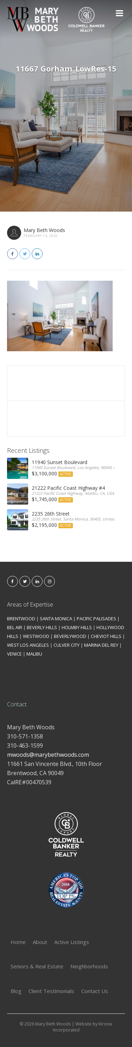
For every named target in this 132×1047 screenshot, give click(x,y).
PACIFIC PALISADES (96, 618)
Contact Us (94, 990)
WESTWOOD (36, 636)
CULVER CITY (67, 645)
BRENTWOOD (21, 618)
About (40, 941)
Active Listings (71, 941)
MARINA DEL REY (101, 645)
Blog (16, 990)
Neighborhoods (89, 966)
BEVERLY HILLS (42, 627)
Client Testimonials (51, 990)
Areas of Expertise (30, 604)
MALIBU (34, 654)
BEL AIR (14, 627)
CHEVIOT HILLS (106, 636)
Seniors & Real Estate (37, 966)
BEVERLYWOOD (70, 636)
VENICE (14, 654)
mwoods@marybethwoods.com (48, 755)
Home (18, 941)
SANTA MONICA (56, 618)
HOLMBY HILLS (77, 627)
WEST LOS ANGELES (28, 645)
